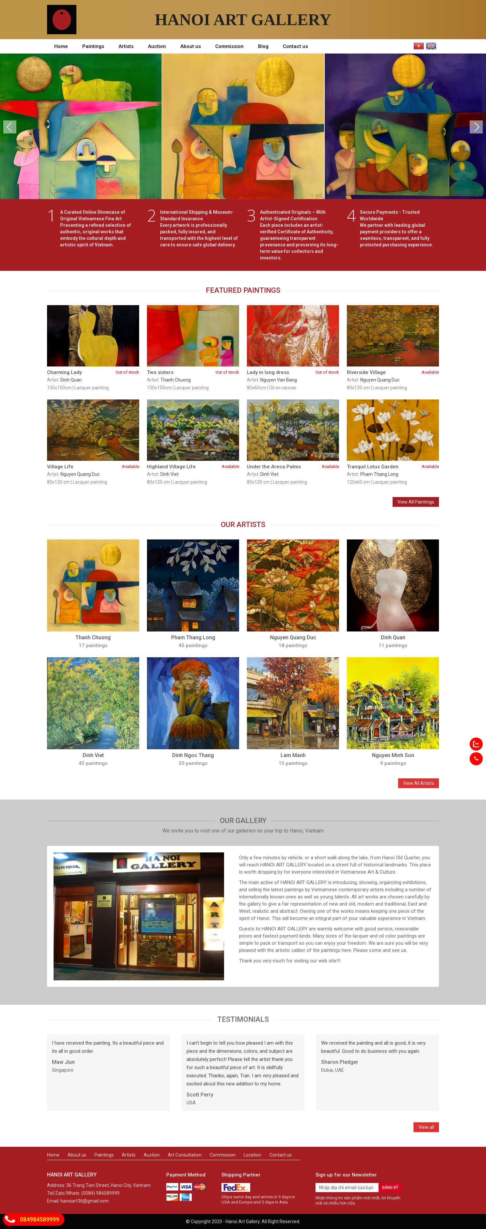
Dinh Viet (169, 474)
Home (61, 46)
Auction (157, 46)
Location (252, 1155)
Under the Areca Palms (293, 466)
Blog (263, 46)
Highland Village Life (193, 466)
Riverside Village (393, 372)
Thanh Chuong (175, 379)
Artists (126, 46)
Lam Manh (293, 755)
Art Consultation (185, 1155)
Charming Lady (93, 372)
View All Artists (418, 783)
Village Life (93, 466)
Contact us (295, 46)
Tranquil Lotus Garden (393, 466)
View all (426, 1127)
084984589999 (39, 1219)
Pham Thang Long (379, 474)
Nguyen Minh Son (393, 755)
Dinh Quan (71, 379)
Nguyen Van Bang (278, 379)
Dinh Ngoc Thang (193, 755)
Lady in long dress (293, 372)
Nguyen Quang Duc (379, 379)
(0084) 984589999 (100, 1193)
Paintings (93, 46)
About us (190, 46)
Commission (229, 46)
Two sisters (193, 372)
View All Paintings (415, 502)
